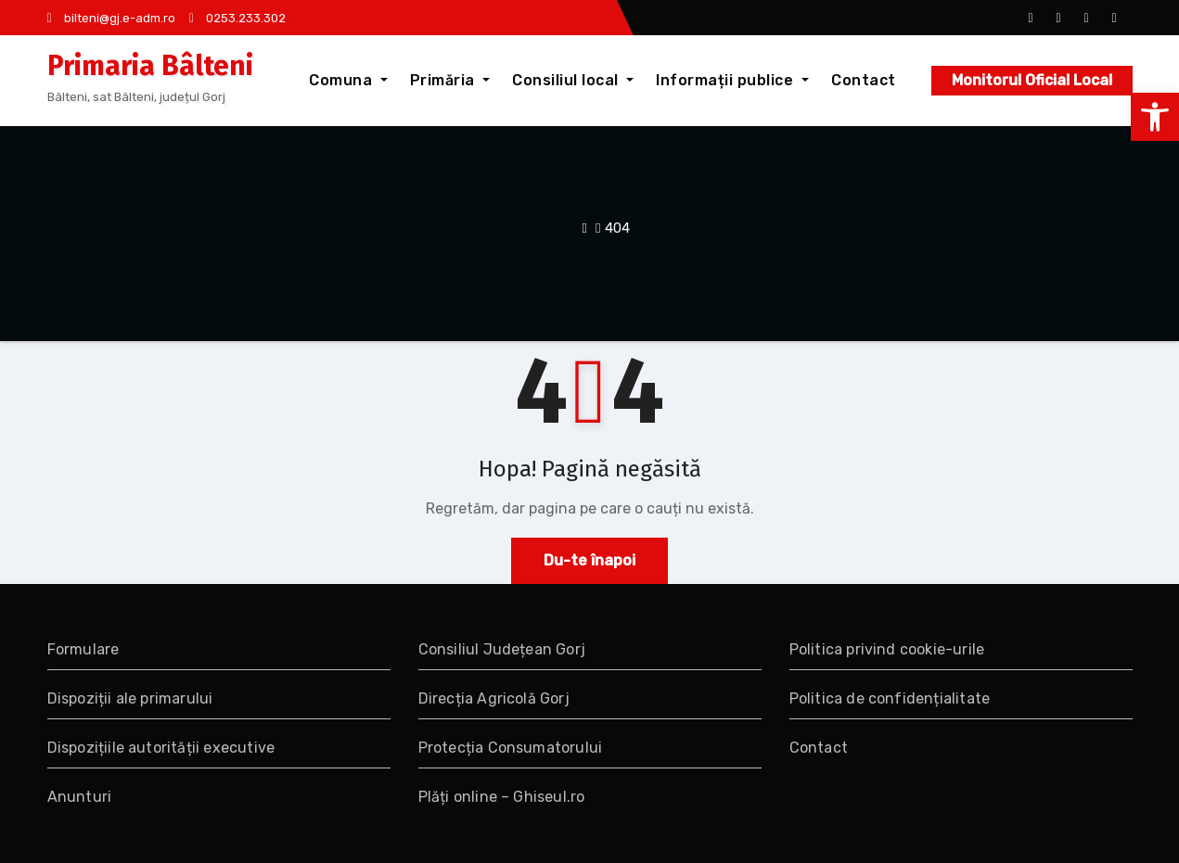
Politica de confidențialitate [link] (890, 698)
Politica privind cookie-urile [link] (887, 649)
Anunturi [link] (79, 797)
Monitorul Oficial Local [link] (1032, 80)
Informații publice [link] (732, 80)
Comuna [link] (348, 80)
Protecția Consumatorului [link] (510, 747)
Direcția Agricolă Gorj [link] (494, 698)
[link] (1155, 117)
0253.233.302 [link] (237, 18)
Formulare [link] (83, 649)
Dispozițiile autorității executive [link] (161, 747)
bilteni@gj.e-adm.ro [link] (111, 18)
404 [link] (617, 228)
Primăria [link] (450, 80)
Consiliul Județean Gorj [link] (502, 649)
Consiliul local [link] (573, 80)
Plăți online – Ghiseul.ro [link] (501, 797)
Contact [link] (863, 80)
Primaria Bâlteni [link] (150, 65)
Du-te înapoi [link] (589, 560)
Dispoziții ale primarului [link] (130, 698)
